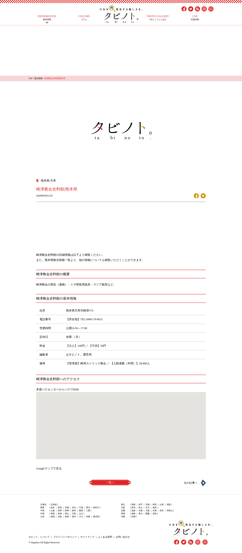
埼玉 (74, 507)
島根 (60, 513)
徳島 (133, 513)
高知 (155, 513)
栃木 (53, 507)
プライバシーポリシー (65, 537)
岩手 (140, 504)
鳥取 (53, 513)
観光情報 (47, 18)
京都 (140, 510)
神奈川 (96, 507)
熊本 (74, 516)
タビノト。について (39, 537)
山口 (81, 513)
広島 (74, 513)
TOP (30, 78)
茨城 (67, 507)
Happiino (35, 542)
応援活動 (194, 18)
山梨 (53, 510)
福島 (169, 504)
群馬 (60, 507)
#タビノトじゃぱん (157, 18)
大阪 (148, 510)
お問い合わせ (123, 537)
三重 (88, 510)
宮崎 (88, 516)
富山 (140, 507)
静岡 (67, 510)
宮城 (148, 504)
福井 (155, 507)
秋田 (155, 504)
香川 (140, 513)
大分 (81, 516)
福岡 (53, 516)
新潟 (133, 507)
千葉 (81, 507)
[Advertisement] (121, 50)
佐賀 (60, 516)
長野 (60, 510)
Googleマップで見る (49, 468)
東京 (88, 507)
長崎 (67, 516)
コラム (84, 18)
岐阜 (74, 510)
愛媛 (148, 513)
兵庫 (155, 510)
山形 (162, 504)
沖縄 (133, 516)
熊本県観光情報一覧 (57, 260)
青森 (133, 504)
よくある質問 (105, 537)
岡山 (67, 513)
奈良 (162, 510)
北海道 (54, 504)
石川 (148, 507)
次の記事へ (190, 482)
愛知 (81, 510)
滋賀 (133, 510)
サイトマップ (87, 537)
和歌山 (170, 510)
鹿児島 (96, 516)
